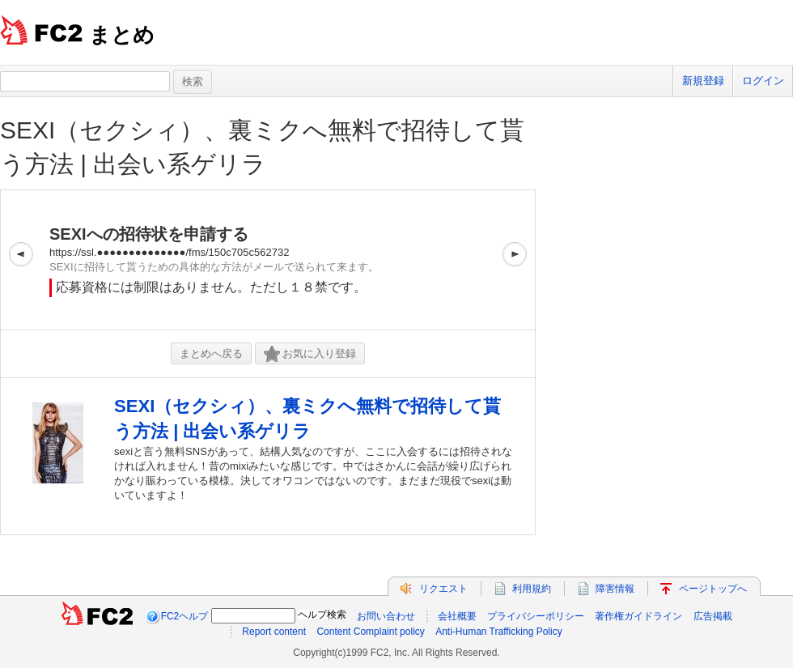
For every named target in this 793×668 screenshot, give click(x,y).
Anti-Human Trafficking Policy (498, 631)
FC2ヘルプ (185, 616)
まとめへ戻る (211, 353)
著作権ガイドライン (638, 616)
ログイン (763, 80)
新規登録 (703, 80)
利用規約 (531, 588)
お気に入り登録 (310, 354)
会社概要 (457, 616)
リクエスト (443, 588)
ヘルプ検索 (322, 614)
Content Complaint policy (370, 631)
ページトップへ (713, 588)
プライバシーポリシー (535, 616)
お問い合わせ (386, 616)
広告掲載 (712, 616)
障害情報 (615, 588)
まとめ (122, 35)
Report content (274, 631)
